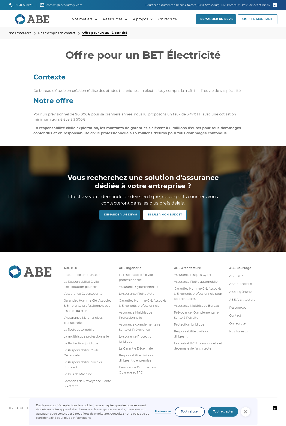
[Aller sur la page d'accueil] (33, 271)
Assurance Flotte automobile (195, 281)
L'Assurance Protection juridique (136, 339)
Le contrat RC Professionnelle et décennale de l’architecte (198, 346)
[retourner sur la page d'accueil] (32, 19)
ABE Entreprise (240, 284)
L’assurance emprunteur (82, 275)
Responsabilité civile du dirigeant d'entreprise (136, 358)
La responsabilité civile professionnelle (136, 278)
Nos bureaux (238, 331)
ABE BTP (70, 268)
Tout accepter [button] (223, 411)
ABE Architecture (187, 268)
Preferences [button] (163, 411)
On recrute (167, 19)
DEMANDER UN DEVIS (216, 19)
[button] (85, 19)
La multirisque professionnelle (86, 336)
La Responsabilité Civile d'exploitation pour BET (81, 284)
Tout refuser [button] (190, 411)
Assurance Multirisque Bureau (196, 305)
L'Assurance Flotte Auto (136, 293)
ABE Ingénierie (240, 291)
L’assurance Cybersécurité (83, 293)
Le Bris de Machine (78, 374)
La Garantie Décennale (136, 348)
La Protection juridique (81, 343)
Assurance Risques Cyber (192, 275)
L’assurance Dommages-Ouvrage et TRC (137, 370)
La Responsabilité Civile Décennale (81, 353)
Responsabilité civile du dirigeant (191, 334)
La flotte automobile (79, 329)
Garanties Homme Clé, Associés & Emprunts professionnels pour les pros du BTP (88, 305)
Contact (235, 315)
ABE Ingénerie (130, 268)
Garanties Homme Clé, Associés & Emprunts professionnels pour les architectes (198, 293)
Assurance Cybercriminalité (139, 286)
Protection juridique (189, 324)
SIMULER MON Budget (165, 214)
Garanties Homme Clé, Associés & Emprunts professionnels (142, 303)
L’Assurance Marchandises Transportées (83, 320)
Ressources (237, 307)
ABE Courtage (240, 268)
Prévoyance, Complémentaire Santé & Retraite (196, 315)
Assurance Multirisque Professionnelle (135, 315)
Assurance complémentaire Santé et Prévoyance (139, 327)
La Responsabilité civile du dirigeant (83, 365)
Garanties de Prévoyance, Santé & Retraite (87, 384)
